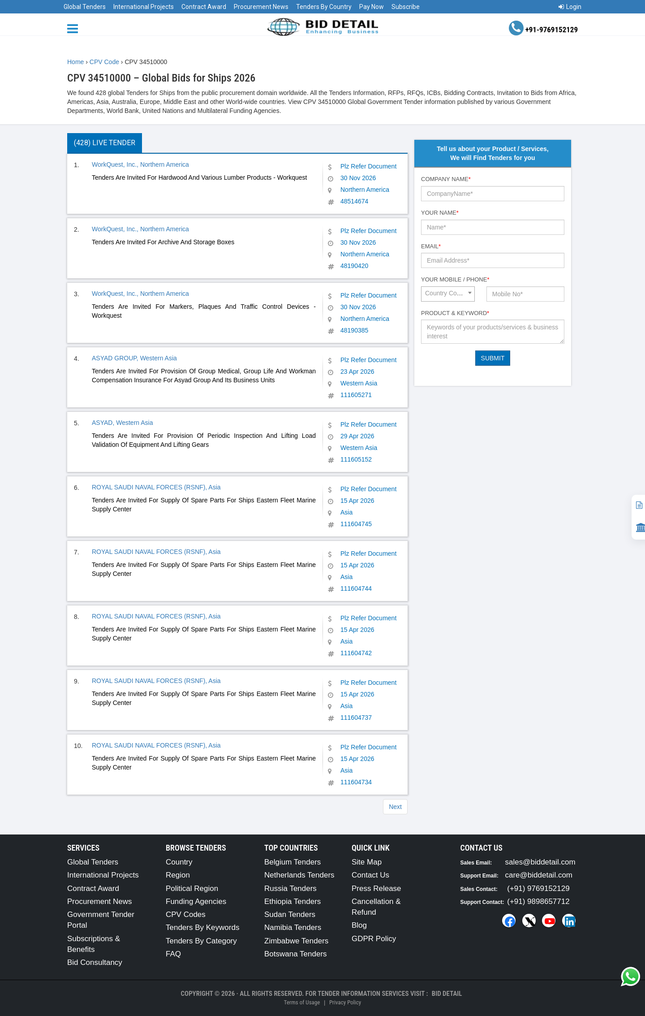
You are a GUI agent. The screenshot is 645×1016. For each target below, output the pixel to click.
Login (570, 6)
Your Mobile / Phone (455, 279)
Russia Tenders (290, 888)
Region (178, 875)
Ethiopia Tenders (292, 901)
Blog (359, 925)
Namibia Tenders (292, 927)
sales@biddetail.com (540, 862)
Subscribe (405, 6)
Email (431, 246)
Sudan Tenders (289, 914)
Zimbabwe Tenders (296, 941)
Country (179, 862)
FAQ (173, 954)
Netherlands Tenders (299, 875)
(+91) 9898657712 (538, 901)
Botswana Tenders (295, 954)
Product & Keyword (455, 313)
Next (395, 806)
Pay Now (371, 6)
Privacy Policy (345, 1002)
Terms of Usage (302, 1002)
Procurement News (261, 6)
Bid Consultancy (94, 962)
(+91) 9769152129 (538, 888)
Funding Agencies (196, 901)
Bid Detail (447, 994)
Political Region (192, 888)
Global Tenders (85, 6)
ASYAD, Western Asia (122, 422)
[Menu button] (74, 28)
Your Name (440, 212)
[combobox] (448, 294)
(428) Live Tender (104, 142)
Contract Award (203, 6)
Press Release (376, 888)
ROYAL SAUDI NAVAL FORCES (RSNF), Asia (156, 487)
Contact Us (370, 875)
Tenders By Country (324, 6)
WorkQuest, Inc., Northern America (140, 164)
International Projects (143, 6)
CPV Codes (186, 914)
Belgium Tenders (292, 862)
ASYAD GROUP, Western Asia (134, 358)
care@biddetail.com (539, 875)
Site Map (367, 862)
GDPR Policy (374, 938)
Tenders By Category (201, 941)
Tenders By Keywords (202, 927)
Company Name (446, 179)
